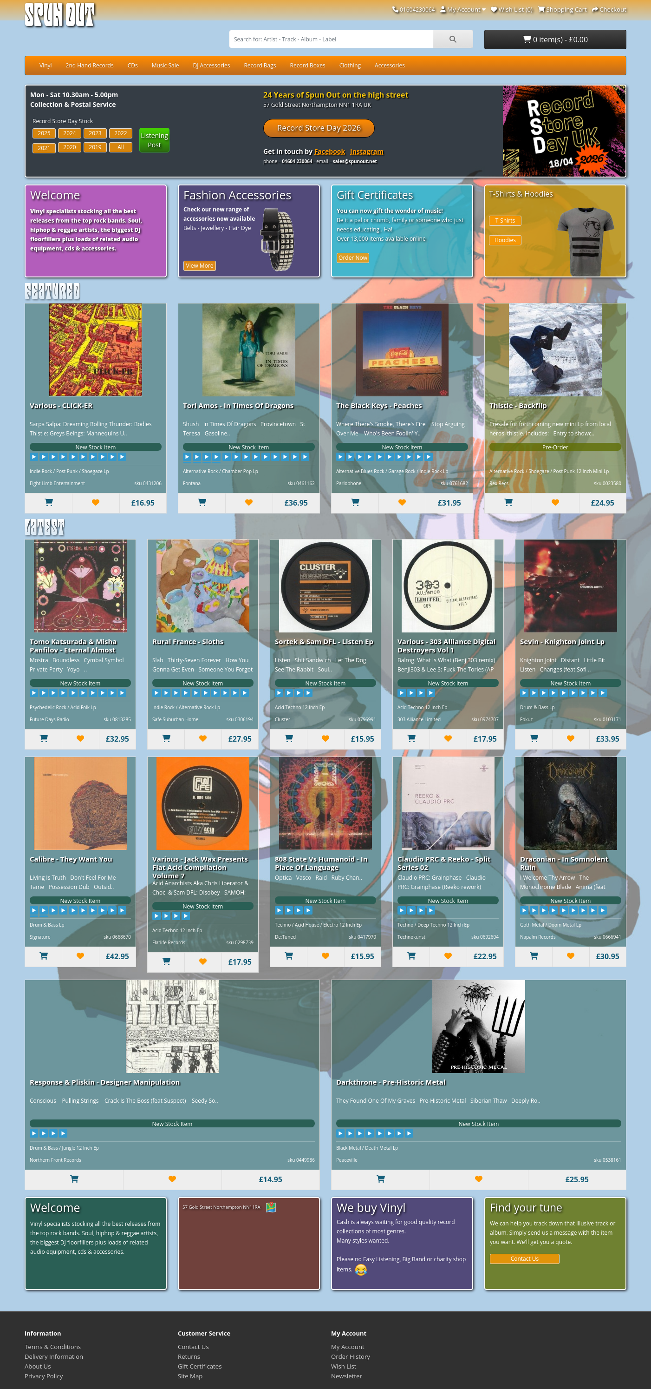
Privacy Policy (44, 1376)
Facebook (329, 151)
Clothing (350, 65)
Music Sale (165, 65)
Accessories (390, 65)
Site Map (190, 1376)
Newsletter (346, 1376)
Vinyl (45, 65)
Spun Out (59, 18)
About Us (38, 1366)
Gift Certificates (199, 1366)
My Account (348, 1347)
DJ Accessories (211, 65)
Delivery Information (54, 1356)
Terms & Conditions (53, 1347)
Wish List (344, 1366)
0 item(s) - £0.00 (555, 39)
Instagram (367, 151)
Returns (189, 1356)
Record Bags (260, 65)
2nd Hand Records (90, 65)
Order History (350, 1356)
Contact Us (525, 1259)
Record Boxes (308, 65)
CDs (133, 65)
